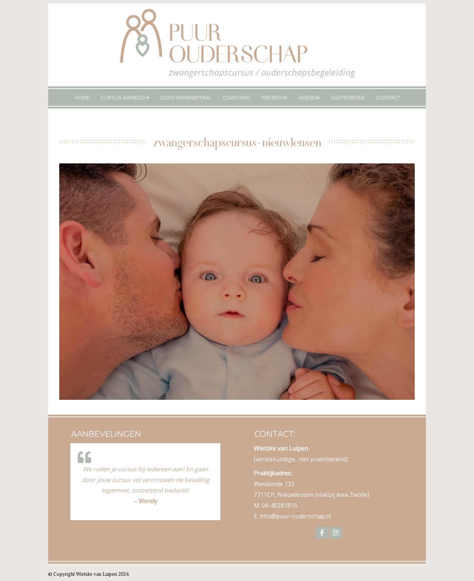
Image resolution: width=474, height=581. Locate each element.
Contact (388, 97)
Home (82, 97)
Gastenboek (348, 97)
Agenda (309, 97)
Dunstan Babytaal (185, 97)
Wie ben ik (274, 97)
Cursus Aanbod (123, 97)
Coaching (236, 97)
